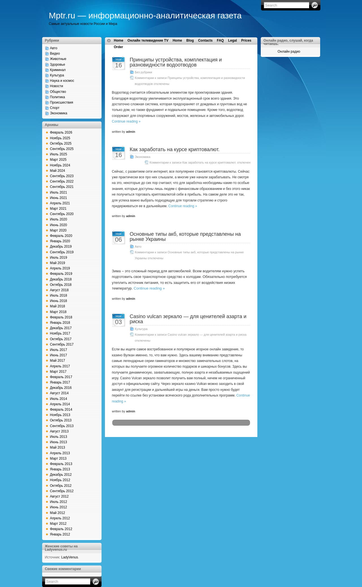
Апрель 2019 (60, 268)
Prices (246, 40)
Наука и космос (62, 81)
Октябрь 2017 (61, 339)
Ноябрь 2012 (60, 480)
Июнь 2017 (58, 355)
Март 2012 (58, 524)
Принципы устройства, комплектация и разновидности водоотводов (176, 62)
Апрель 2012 (60, 518)
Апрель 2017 (60, 366)
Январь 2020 (60, 241)
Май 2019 (57, 263)
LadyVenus (69, 557)
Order (118, 47)
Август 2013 (59, 431)
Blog (190, 40)
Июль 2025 (58, 154)
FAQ (220, 40)
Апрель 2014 (60, 404)
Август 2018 (59, 290)
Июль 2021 (58, 192)
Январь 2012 (60, 534)
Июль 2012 (58, 502)
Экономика (58, 113)
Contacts (205, 40)
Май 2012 (57, 513)
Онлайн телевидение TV (148, 40)
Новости (56, 86)
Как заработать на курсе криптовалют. (175, 149)
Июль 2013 (58, 437)
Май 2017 (57, 361)
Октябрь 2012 (61, 486)
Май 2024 (57, 171)
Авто (53, 48)
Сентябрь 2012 (62, 491)
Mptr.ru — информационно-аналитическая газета (145, 15)
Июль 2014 (58, 399)
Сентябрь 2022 (62, 181)
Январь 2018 (60, 323)
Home (118, 40)
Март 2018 (58, 312)
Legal (232, 40)
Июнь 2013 (58, 442)
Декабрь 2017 (61, 328)
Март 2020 (58, 230)
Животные (58, 59)
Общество (58, 92)
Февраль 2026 (61, 132)
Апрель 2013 (60, 453)
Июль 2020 (58, 219)
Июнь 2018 (58, 301)
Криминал (58, 70)
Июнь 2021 (58, 198)
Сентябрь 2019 (62, 252)
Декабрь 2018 (61, 279)
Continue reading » (126, 121)
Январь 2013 (60, 469)
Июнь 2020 (58, 225)
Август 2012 (59, 496)
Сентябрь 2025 (62, 149)
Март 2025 (58, 160)
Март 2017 (58, 372)
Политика (57, 97)
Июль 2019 (58, 258)
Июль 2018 (58, 295)
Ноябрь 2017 (60, 333)
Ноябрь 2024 (60, 165)
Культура (57, 75)
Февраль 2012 (61, 529)
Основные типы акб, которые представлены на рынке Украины (185, 236)
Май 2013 (57, 447)
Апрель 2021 (60, 203)
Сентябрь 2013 (62, 426)
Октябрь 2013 (61, 420)
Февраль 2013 (61, 464)
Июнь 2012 (58, 507)
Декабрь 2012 (61, 475)
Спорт (55, 108)
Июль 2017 (58, 350)
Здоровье (57, 65)
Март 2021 (58, 209)
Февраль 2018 (61, 317)
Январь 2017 (60, 382)
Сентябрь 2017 (62, 344)
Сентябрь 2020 (62, 214)
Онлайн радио (288, 51)
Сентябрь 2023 (62, 176)
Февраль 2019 (61, 274)
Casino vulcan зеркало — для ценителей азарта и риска (188, 319)
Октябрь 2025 (61, 143)
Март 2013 (58, 458)
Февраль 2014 (61, 410)
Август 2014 (59, 393)
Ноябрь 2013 (60, 415)
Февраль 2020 (61, 236)
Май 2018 (57, 306)
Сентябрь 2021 (62, 187)
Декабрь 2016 (61, 388)
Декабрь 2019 (61, 246)
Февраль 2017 (61, 377)
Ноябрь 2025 (60, 138)
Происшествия (61, 102)
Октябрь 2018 (61, 285)
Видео (55, 53)
